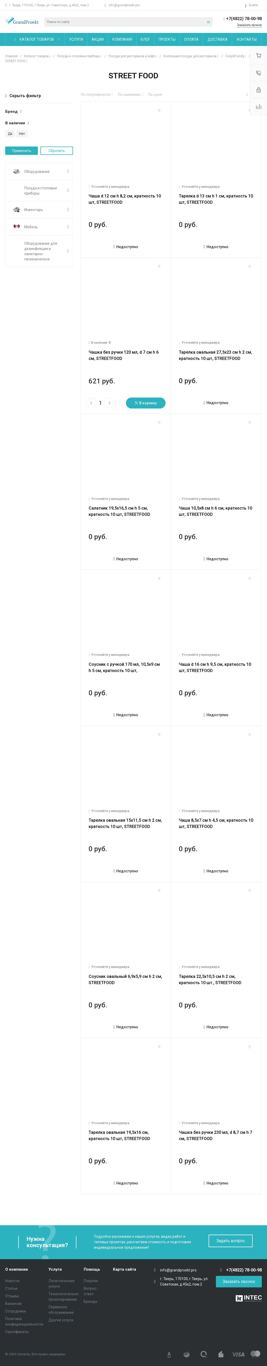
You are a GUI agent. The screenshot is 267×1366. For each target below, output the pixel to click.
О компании (16, 1269)
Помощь (92, 1269)
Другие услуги (60, 1320)
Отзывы (12, 1296)
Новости (12, 1281)
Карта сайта (124, 1269)
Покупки (91, 1281)
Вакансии (13, 1303)
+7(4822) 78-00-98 (244, 18)
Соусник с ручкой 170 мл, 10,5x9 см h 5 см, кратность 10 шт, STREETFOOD (124, 670)
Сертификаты (17, 1332)
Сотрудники (15, 1311)
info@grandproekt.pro (124, 5)
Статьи (11, 1288)
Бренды (90, 1301)
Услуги (55, 1269)
